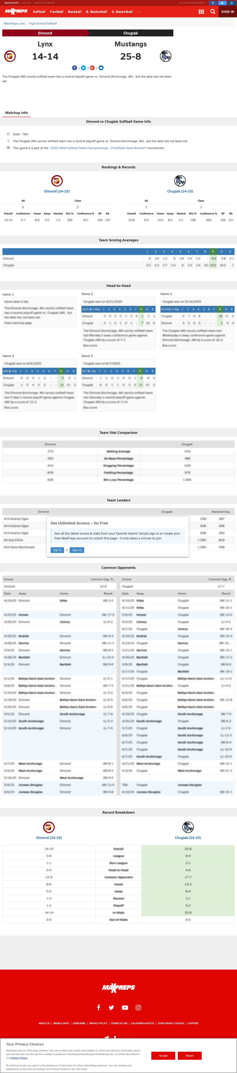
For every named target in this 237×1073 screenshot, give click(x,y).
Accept (163, 1055)
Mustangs (130, 44)
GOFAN (26, 2)
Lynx (45, 44)
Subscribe (79, 1023)
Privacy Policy (98, 1023)
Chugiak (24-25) (180, 191)
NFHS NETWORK (44, 2)
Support (193, 1023)
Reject (190, 1055)
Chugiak (130, 33)
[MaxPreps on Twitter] (222, 3)
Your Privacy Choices (171, 1023)
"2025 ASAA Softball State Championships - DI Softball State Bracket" (98, 148)
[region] (118, 1055)
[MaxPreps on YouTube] (125, 1007)
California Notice (142, 1023)
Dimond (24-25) (57, 191)
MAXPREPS (12, 2)
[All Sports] (139, 11)
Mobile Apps (61, 1023)
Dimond (45, 33)
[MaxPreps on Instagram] (232, 3)
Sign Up (77, 550)
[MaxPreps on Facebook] (213, 3)
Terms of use (119, 1023)
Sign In (57, 550)
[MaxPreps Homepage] (118, 988)
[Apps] (201, 11)
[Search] (213, 11)
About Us (44, 1023)
